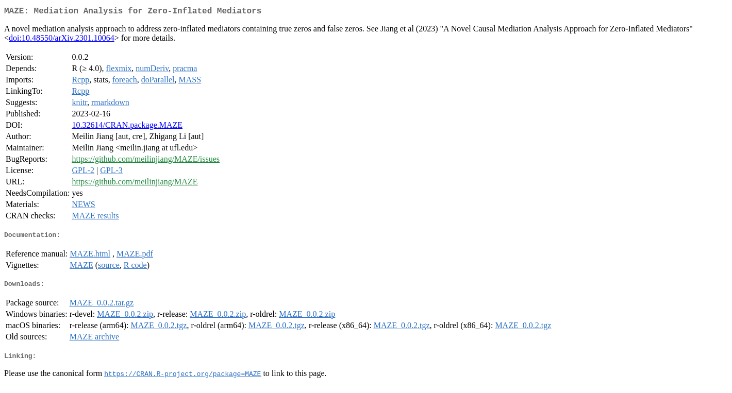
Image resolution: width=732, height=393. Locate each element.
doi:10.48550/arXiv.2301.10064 (61, 40)
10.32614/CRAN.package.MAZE (127, 127)
